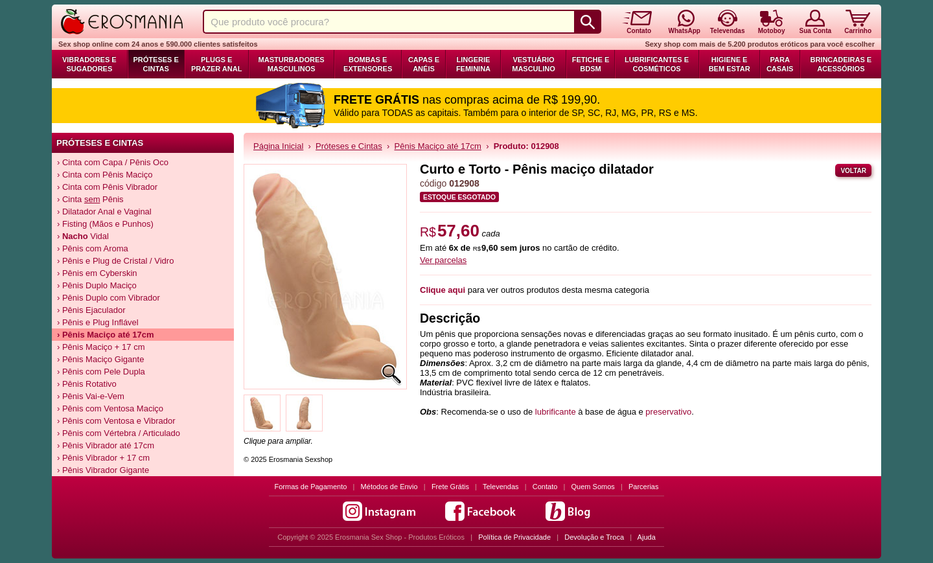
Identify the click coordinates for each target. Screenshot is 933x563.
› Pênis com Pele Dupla (101, 371)
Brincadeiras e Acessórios (840, 64)
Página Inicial (278, 146)
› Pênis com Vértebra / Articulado (118, 433)
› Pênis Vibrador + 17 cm (103, 458)
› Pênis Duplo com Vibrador (108, 298)
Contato (545, 486)
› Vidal (83, 236)
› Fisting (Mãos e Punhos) (105, 224)
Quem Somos (593, 486)
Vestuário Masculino (533, 64)
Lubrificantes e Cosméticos (657, 64)
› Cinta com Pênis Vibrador (107, 187)
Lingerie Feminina (473, 64)
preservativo (668, 412)
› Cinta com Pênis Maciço (104, 174)
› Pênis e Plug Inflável (98, 322)
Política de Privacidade (514, 537)
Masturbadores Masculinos (292, 64)
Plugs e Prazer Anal (216, 64)
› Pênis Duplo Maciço (97, 285)
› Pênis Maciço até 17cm (105, 334)
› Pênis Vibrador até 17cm (105, 445)
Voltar (853, 170)
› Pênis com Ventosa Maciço (110, 408)
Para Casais (780, 64)
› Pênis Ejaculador (91, 310)
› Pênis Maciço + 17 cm (100, 347)
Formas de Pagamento (311, 486)
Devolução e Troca (594, 537)
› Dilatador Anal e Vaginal (104, 211)
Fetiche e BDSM (590, 64)
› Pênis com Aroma (92, 248)
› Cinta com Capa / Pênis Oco (112, 162)
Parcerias (643, 486)
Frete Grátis (450, 486)
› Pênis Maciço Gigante (100, 359)
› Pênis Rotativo (87, 384)
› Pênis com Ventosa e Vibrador (116, 421)
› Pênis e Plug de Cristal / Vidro (115, 261)
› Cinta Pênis (90, 199)
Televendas (501, 486)
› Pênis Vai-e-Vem (90, 396)
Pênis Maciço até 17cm (438, 146)
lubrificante (555, 412)
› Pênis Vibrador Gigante (103, 470)
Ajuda (647, 537)
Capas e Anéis (423, 64)
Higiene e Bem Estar (729, 64)
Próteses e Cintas (156, 64)
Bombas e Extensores (367, 64)
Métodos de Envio (389, 486)
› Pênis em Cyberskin (97, 273)
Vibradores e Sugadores (89, 64)
